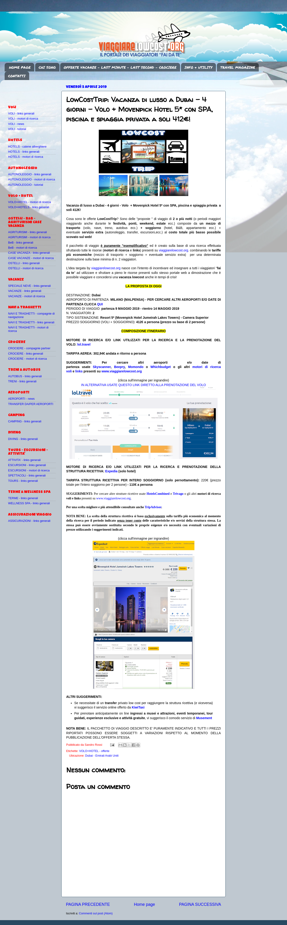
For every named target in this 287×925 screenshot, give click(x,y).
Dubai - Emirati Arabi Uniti (102, 755)
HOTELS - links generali (23, 151)
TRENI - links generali (22, 381)
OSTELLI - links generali (24, 263)
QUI (100, 304)
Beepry (119, 367)
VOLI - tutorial (17, 129)
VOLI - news (16, 124)
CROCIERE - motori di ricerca (27, 358)
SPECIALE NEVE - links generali (29, 286)
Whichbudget (160, 367)
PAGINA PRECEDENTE (88, 904)
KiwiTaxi (138, 707)
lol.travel (83, 344)
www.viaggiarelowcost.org (122, 371)
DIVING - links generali (23, 439)
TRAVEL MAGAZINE (237, 67)
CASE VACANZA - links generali (29, 252)
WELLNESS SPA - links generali (29, 503)
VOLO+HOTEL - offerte (94, 751)
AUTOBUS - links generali (25, 376)
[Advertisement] (35, 90)
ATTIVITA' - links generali (24, 460)
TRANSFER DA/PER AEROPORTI (30, 404)
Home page (144, 904)
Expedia (111, 471)
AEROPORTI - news (21, 398)
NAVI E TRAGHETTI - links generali (31, 322)
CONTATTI (16, 75)
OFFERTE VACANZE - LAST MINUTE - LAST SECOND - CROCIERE (120, 67)
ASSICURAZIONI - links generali (29, 521)
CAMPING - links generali (24, 421)
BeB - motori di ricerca (22, 247)
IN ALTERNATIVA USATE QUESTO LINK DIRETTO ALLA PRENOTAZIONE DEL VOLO (143, 385)
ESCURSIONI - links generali (27, 465)
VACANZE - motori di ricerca (26, 296)
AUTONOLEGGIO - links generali (29, 174)
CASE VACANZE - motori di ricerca (31, 258)
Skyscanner (102, 367)
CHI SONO (47, 67)
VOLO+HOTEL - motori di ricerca (29, 202)
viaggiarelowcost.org (173, 250)
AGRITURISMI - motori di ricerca (29, 237)
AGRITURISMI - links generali (27, 232)
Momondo (136, 367)
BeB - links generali (20, 242)
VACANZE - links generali (24, 291)
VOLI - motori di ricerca (23, 118)
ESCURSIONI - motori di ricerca (29, 470)
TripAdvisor (153, 507)
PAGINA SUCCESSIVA (200, 904)
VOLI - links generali (21, 113)
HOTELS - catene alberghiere (27, 146)
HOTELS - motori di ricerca (25, 156)
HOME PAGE (20, 67)
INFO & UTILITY (198, 67)
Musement (204, 718)
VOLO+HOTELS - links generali (28, 207)
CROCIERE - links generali (25, 353)
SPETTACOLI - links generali (27, 475)
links (79, 371)
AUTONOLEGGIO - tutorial (25, 184)
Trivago (178, 493)
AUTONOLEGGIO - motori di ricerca (31, 179)
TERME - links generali (23, 498)
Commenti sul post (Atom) (96, 913)
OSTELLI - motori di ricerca (26, 268)
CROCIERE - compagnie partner (29, 348)
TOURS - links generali (23, 481)
